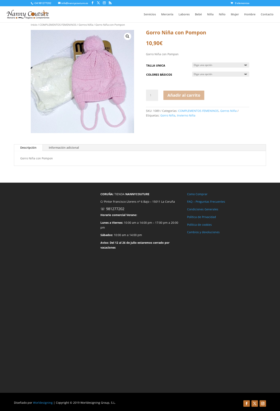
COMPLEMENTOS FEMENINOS (57, 24)
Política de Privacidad (201, 217)
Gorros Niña (86, 24)
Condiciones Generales (202, 209)
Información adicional (64, 147)
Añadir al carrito (183, 95)
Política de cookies (199, 225)
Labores (184, 14)
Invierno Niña (186, 115)
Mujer (235, 14)
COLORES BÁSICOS (159, 74)
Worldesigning (43, 403)
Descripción (28, 147)
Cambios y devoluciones (203, 232)
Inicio (34, 24)
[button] (127, 36)
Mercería (167, 14)
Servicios (150, 14)
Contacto (267, 14)
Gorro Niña (167, 115)
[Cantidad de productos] (152, 95)
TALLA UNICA (155, 65)
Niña (210, 14)
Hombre (250, 14)
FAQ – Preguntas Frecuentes (206, 201)
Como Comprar (197, 194)
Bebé (198, 14)
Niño (222, 14)
